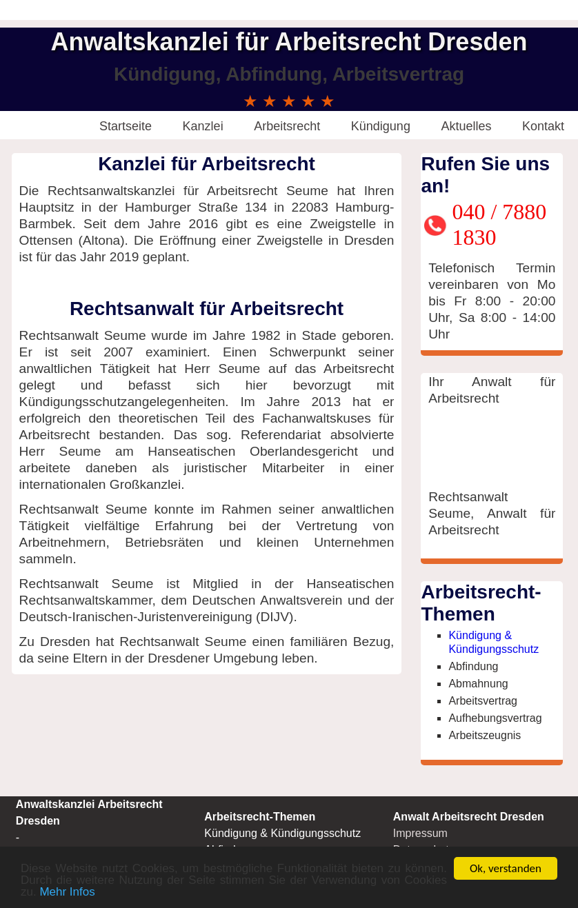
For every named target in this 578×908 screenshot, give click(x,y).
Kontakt (543, 126)
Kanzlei (203, 126)
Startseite (125, 126)
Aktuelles (466, 126)
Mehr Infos (66, 892)
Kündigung (380, 126)
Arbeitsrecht (287, 126)
